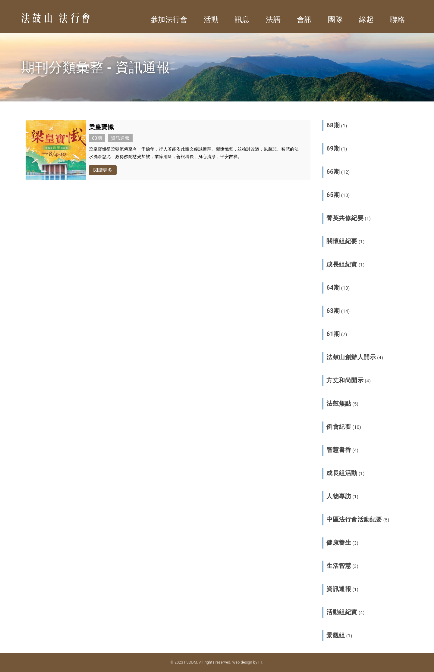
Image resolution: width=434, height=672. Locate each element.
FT (260, 662)
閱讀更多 (102, 170)
